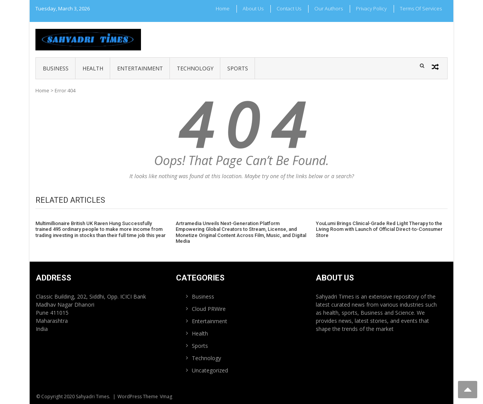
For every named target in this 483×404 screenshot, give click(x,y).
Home (223, 8)
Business (56, 68)
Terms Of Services (421, 8)
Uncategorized (210, 370)
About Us (253, 8)
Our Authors (328, 8)
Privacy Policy (371, 8)
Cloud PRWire (209, 308)
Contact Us (289, 8)
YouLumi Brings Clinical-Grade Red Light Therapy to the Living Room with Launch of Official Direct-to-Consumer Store (379, 229)
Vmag (166, 396)
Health (92, 68)
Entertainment (140, 68)
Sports (237, 68)
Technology (195, 68)
